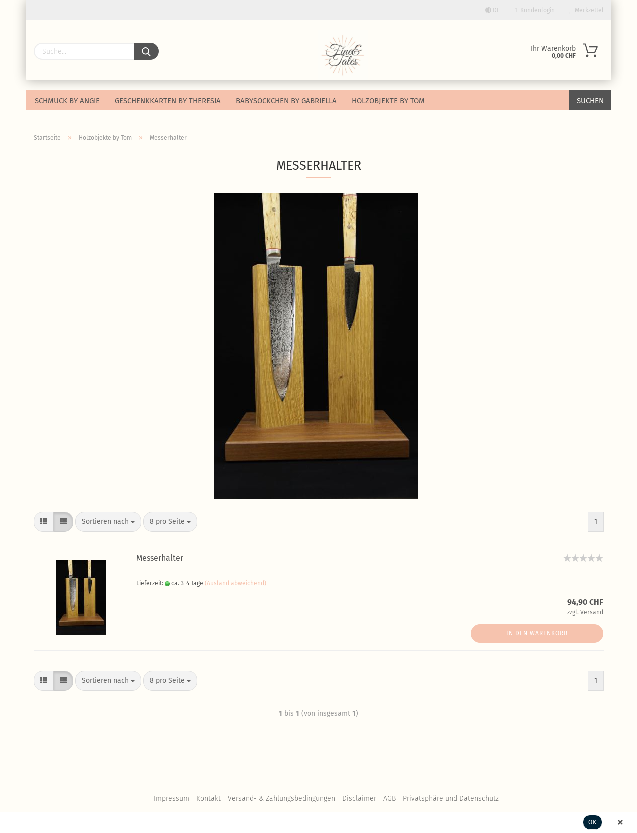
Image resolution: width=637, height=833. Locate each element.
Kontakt (208, 798)
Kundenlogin (534, 10)
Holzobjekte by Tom (388, 100)
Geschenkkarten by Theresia (168, 100)
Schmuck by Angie (67, 100)
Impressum (171, 798)
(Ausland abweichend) (235, 583)
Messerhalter (159, 558)
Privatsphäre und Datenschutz (451, 798)
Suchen (590, 100)
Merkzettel (587, 10)
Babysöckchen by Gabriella (286, 100)
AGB (389, 798)
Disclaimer (359, 798)
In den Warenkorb (537, 633)
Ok (592, 822)
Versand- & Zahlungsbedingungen (281, 798)
